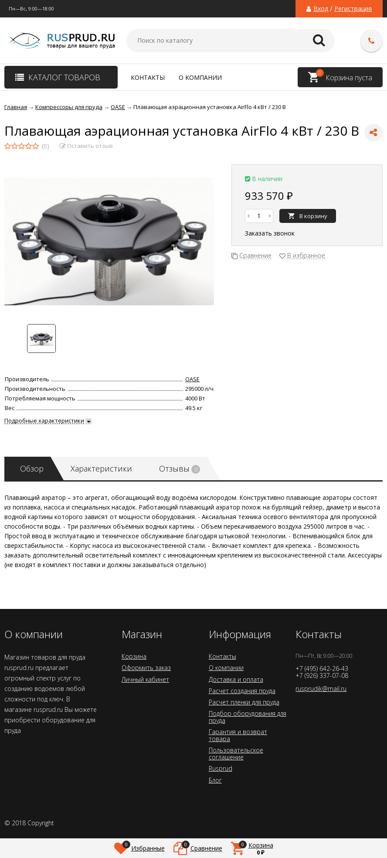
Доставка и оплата (236, 679)
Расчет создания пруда (242, 691)
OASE (192, 379)
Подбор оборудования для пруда (247, 717)
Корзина (134, 656)
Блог (215, 780)
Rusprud (220, 768)
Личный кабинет (145, 679)
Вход (320, 8)
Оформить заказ (146, 667)
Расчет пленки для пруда (244, 702)
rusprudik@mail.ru (320, 688)
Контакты (148, 77)
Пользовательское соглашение (236, 753)
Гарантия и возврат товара (238, 735)
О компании (200, 77)
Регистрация (353, 8)
